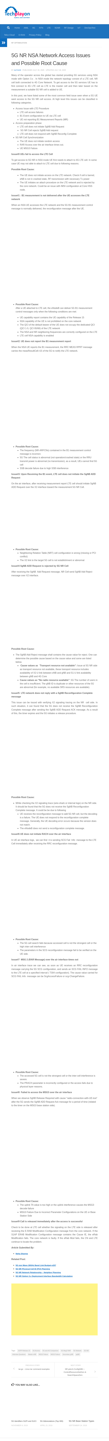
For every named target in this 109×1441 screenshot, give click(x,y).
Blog (47, 35)
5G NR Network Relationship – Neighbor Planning (42, 1272)
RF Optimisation (20, 43)
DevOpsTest (89, 28)
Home (17, 28)
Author (17, 70)
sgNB (77, 1354)
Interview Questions (19, 1354)
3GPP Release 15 (24, 1350)
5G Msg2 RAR (66, 1350)
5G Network (77, 1350)
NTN (41, 28)
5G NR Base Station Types (81, 1421)
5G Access (36, 1350)
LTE (49, 28)
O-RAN (22, 35)
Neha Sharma (23, 1253)
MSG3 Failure (55, 1354)
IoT (79, 28)
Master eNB (32, 1354)
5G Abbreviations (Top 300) (53, 1421)
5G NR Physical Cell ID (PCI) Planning (36, 1268)
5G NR (86, 1350)
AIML (26, 28)
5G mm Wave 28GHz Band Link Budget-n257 (39, 1265)
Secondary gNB (68, 1354)
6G (33, 28)
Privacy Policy (35, 35)
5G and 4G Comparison (50, 1350)
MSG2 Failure (43, 1354)
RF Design (69, 28)
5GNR (57, 28)
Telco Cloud (9, 35)
